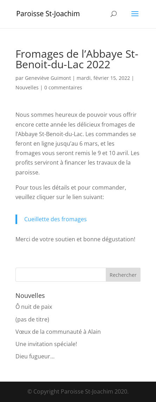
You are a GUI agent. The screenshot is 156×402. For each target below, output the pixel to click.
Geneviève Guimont (48, 78)
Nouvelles (27, 87)
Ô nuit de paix (33, 307)
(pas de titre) (32, 319)
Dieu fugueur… (34, 356)
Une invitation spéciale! (46, 344)
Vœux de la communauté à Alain (58, 332)
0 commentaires (63, 87)
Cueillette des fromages (55, 219)
